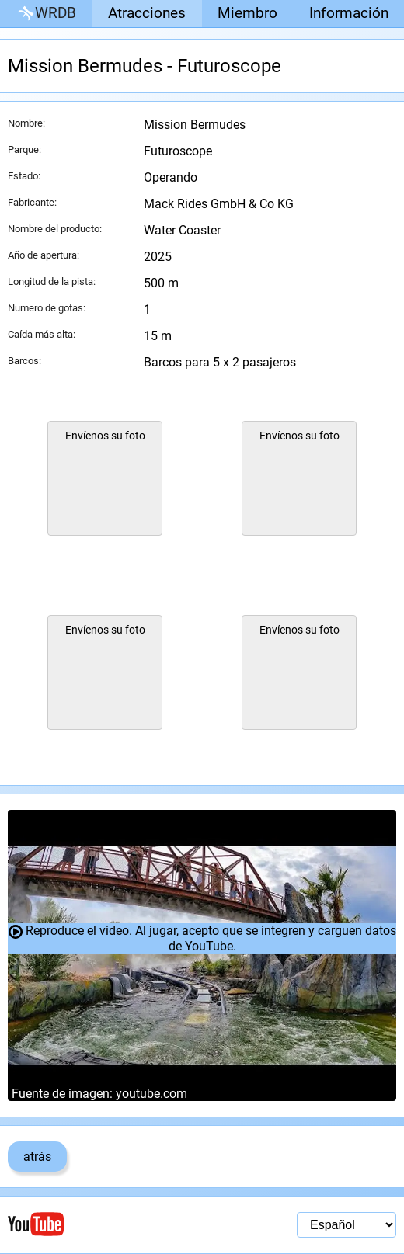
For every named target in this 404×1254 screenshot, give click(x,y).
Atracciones (147, 13)
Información (348, 13)
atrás (37, 1156)
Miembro (247, 13)
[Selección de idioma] (346, 1225)
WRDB (46, 13)
